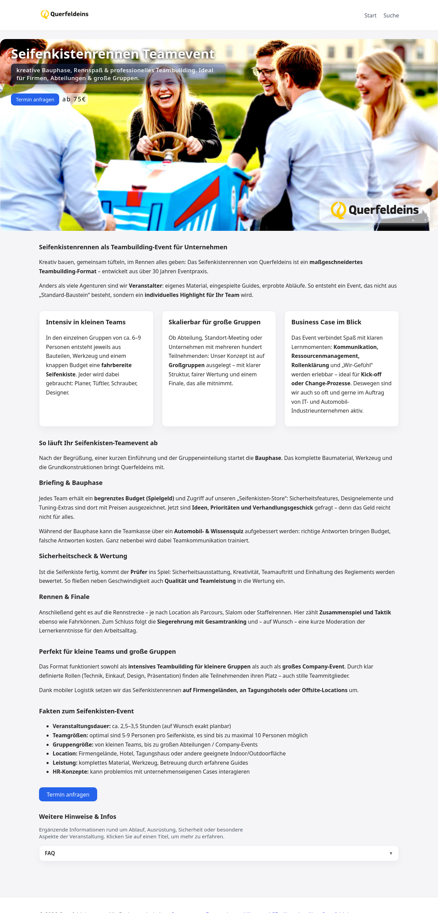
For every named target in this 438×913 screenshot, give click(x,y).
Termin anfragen (35, 99)
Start (370, 15)
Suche (391, 15)
